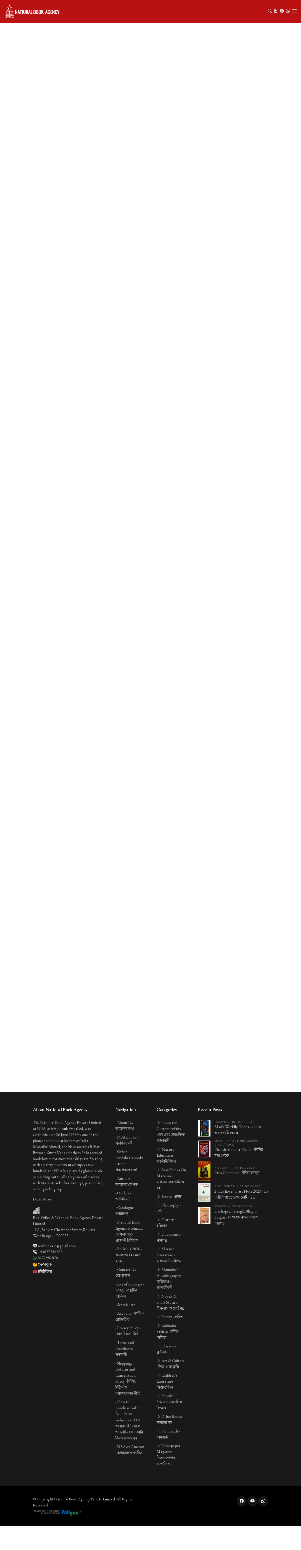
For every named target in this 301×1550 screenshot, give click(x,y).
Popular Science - (169, 1402)
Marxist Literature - (169, 1255)
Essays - (169, 1196)
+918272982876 (48, 1252)
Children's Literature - (167, 1381)
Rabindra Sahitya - (168, 1331)
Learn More (42, 1199)
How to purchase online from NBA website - (129, 1420)
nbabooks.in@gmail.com (54, 1246)
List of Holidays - (129, 1290)
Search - (126, 1304)
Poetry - (170, 1316)
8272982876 (45, 1258)
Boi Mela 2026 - (128, 1255)
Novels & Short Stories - (170, 1302)
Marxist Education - (166, 1155)
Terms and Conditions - (125, 1348)
